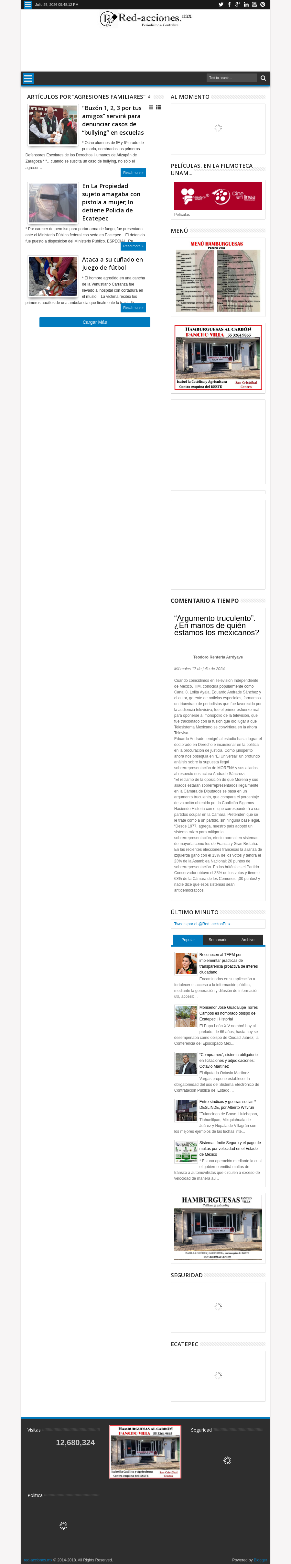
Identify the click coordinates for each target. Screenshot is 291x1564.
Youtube (254, 4)
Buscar (262, 78)
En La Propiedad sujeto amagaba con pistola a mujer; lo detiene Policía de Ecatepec (111, 202)
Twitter (221, 4)
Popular (188, 940)
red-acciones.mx (38, 1560)
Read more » (133, 172)
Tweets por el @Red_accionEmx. (203, 924)
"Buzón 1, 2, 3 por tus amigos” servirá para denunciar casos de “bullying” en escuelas (113, 120)
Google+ (237, 4)
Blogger (260, 1560)
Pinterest (263, 4)
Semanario (218, 940)
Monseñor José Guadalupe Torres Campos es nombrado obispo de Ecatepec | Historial (228, 1013)
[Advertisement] (145, 49)
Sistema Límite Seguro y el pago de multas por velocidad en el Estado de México (230, 1149)
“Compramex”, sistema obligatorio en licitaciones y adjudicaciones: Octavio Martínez (228, 1060)
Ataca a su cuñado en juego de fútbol (112, 263)
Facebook (229, 4)
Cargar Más (95, 322)
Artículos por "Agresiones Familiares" (86, 96)
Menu (28, 5)
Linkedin (246, 4)
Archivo (248, 940)
